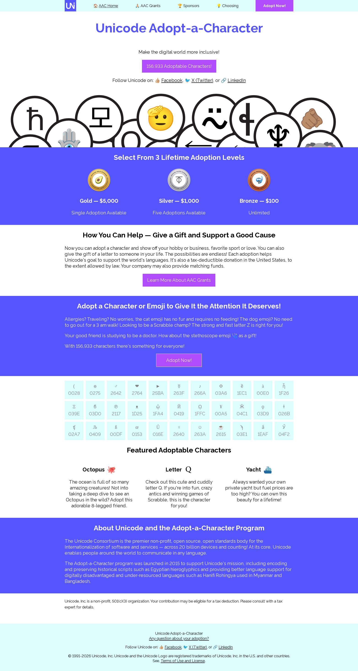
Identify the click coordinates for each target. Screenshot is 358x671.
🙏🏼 (147, 5)
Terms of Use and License (183, 660)
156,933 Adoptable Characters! (179, 66)
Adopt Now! (179, 360)
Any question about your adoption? (179, 638)
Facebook (171, 80)
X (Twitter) (202, 80)
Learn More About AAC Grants (179, 280)
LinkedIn (237, 80)
